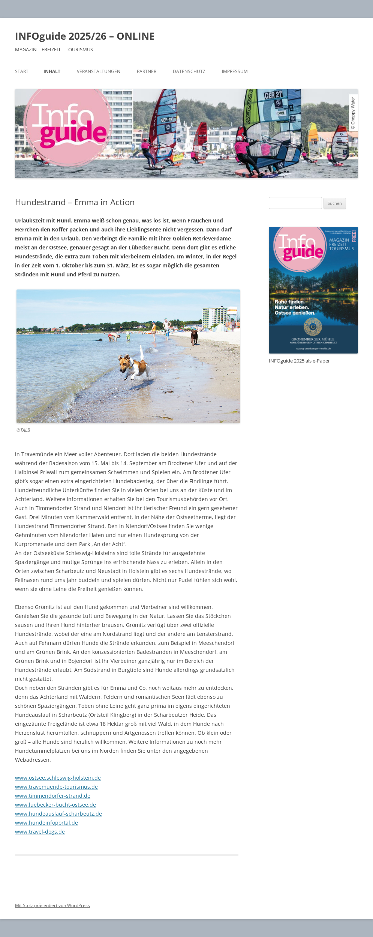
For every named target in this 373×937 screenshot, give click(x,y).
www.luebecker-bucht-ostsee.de (55, 804)
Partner (146, 71)
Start (21, 71)
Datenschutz (189, 71)
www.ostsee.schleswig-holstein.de (58, 777)
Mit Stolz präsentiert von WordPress (52, 905)
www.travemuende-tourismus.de (56, 786)
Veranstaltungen (98, 71)
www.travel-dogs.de (40, 831)
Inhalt (51, 71)
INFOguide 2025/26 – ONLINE (85, 36)
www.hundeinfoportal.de (46, 822)
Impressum (235, 71)
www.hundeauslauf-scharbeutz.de (58, 813)
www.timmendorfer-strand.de (52, 795)
